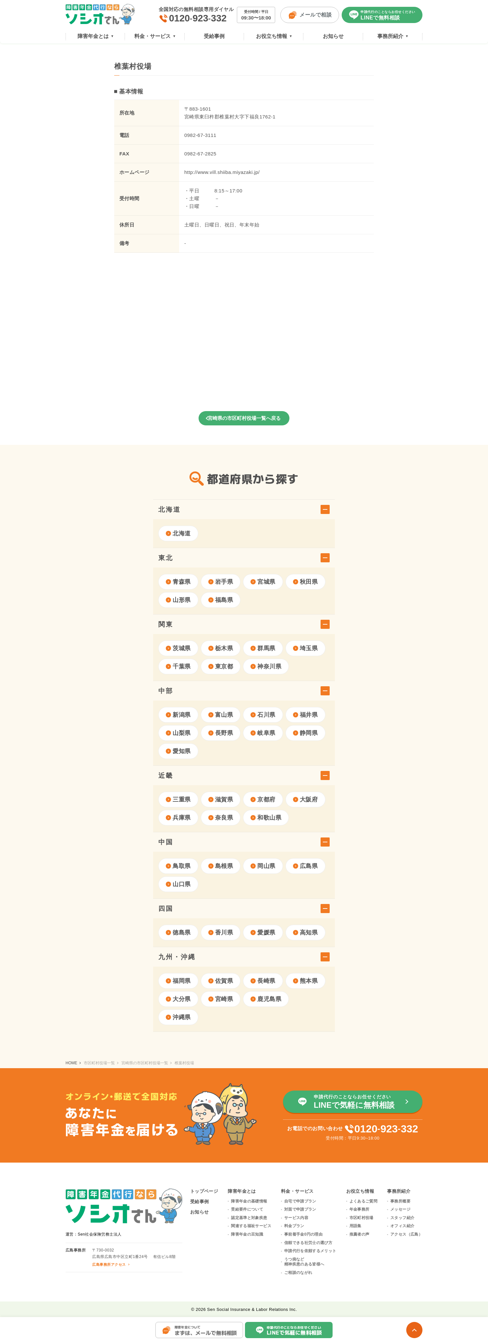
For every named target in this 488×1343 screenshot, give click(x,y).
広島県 (305, 866)
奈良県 (220, 817)
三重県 (178, 799)
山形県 (178, 600)
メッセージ (400, 1209)
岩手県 (220, 582)
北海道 (178, 533)
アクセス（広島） (406, 1234)
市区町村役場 (361, 1217)
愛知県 (178, 751)
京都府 (262, 799)
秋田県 (305, 582)
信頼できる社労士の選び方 (308, 1242)
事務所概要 (400, 1201)
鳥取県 (178, 866)
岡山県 (262, 866)
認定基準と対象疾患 (249, 1217)
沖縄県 (178, 1017)
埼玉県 (305, 648)
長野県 (220, 733)
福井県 (305, 715)
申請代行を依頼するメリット (310, 1251)
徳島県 (178, 932)
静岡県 (305, 733)
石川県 (262, 715)
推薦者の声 (359, 1234)
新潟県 (178, 715)
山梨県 (178, 733)
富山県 (220, 715)
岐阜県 (262, 733)
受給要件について (247, 1209)
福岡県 (178, 981)
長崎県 (262, 981)
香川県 (220, 932)
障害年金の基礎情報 (249, 1201)
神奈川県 (265, 666)
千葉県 (178, 666)
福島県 (220, 600)
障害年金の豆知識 (247, 1234)
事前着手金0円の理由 (303, 1234)
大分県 (178, 999)
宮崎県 (220, 999)
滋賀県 (220, 799)
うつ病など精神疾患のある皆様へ (304, 1262)
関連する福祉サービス (251, 1226)
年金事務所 (359, 1209)
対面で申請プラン (300, 1209)
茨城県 (178, 648)
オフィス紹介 (402, 1226)
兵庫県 (178, 817)
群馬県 (262, 648)
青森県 (178, 582)
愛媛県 (262, 932)
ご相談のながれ (298, 1272)
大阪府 (305, 799)
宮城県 (262, 582)
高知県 (305, 932)
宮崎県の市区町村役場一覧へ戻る (244, 418)
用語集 (355, 1226)
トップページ (204, 1191)
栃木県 (220, 648)
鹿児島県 (265, 999)
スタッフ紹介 (402, 1217)
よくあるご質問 (363, 1201)
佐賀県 (220, 981)
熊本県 (305, 981)
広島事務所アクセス (109, 1264)
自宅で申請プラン (300, 1201)
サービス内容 (296, 1217)
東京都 (220, 666)
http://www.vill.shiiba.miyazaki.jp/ (222, 172)
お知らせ (199, 1212)
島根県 (220, 866)
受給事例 (199, 1201)
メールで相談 (310, 15)
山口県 (178, 884)
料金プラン (294, 1226)
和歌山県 (265, 817)
